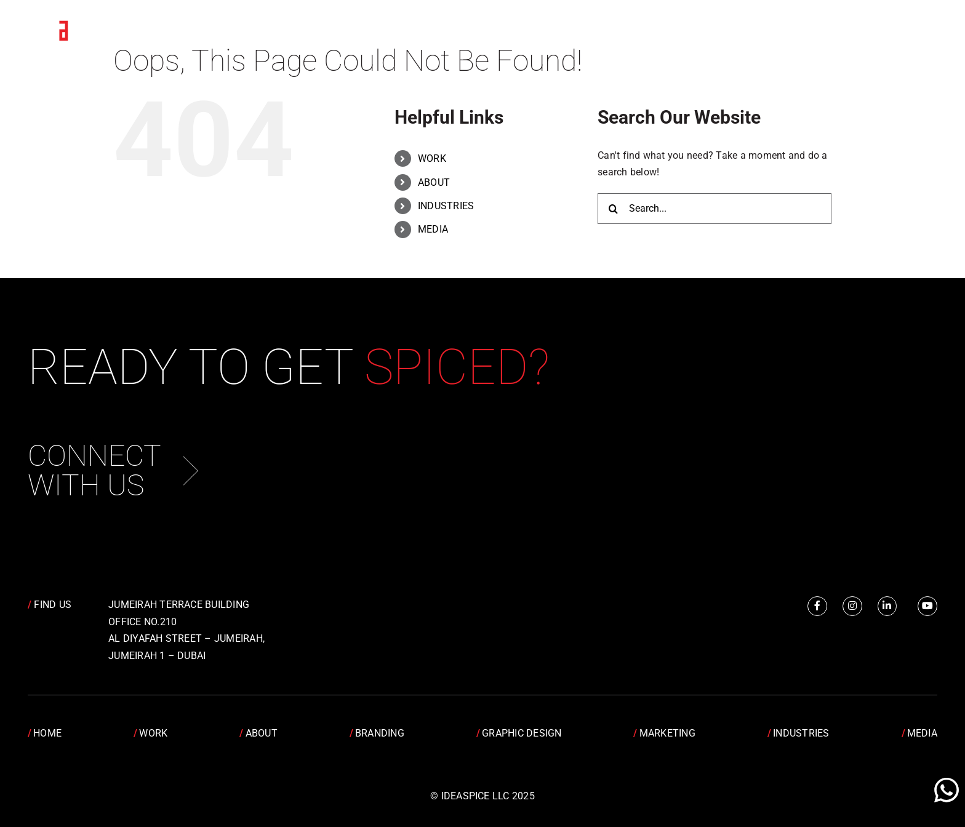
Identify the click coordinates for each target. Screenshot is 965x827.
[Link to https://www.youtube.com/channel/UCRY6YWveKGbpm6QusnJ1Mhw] (927, 606)
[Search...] (714, 208)
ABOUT (434, 182)
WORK (432, 158)
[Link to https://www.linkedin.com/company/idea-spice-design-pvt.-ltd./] (887, 606)
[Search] (613, 208)
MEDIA (433, 229)
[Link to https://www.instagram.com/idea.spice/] (852, 606)
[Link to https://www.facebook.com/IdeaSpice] (817, 606)
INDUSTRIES (446, 206)
